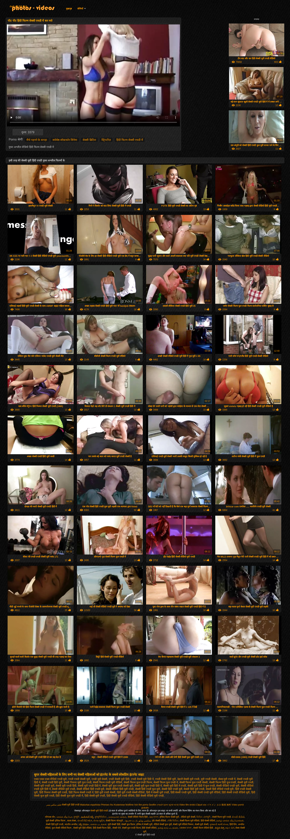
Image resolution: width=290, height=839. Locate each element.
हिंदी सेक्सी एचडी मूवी (181, 792)
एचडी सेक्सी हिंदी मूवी (165, 779)
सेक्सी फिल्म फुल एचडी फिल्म (138, 782)
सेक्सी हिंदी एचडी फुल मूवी (147, 789)
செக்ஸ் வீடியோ (64, 817)
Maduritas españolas (90, 804)
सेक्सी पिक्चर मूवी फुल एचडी (78, 782)
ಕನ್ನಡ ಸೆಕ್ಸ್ (219, 828)
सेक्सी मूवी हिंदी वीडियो (82, 828)
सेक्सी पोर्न (116, 828)
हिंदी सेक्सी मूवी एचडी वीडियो (120, 795)
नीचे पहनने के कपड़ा (36, 139)
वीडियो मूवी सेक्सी (188, 817)
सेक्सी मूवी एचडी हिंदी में (89, 785)
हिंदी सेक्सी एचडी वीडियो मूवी (236, 792)
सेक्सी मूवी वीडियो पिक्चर (183, 824)
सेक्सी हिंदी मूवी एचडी (194, 789)
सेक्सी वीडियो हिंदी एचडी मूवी (90, 789)
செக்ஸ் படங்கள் (98, 824)
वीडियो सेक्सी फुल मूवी (163, 824)
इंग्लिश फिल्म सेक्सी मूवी (170, 817)
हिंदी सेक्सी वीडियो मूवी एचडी (150, 795)
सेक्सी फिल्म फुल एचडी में (166, 782)
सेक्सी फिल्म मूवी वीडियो (189, 820)
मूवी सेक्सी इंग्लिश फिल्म (56, 820)
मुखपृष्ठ (69, 8)
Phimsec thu (107, 804)
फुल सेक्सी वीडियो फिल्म (62, 828)
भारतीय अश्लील (71, 824)
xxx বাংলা (153, 817)
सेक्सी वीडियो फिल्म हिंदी (138, 817)
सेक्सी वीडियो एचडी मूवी (227, 785)
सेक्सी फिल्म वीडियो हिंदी (203, 828)
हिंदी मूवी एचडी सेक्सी (105, 792)
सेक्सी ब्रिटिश (89, 139)
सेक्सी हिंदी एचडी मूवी (172, 789)
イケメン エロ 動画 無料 (219, 804)
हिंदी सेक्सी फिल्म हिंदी (102, 828)
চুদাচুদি (77, 817)
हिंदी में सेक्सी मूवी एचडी (157, 792)
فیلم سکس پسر (53, 804)
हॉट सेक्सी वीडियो (159, 820)
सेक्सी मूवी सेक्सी (201, 824)
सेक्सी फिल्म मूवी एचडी (221, 817)
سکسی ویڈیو (145, 820)
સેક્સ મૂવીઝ (98, 820)
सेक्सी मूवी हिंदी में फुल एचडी (201, 785)
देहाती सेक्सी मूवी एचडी (188, 779)
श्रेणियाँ (80, 8)
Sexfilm (152, 804)
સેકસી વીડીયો (238, 817)
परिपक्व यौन (50, 817)
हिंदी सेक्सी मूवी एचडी (95, 795)
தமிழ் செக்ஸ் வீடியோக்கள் (230, 820)
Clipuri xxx (201, 804)
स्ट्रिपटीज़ (106, 139)
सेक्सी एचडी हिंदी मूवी (52, 782)
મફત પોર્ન (229, 828)
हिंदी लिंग (233, 824)
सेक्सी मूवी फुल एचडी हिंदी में (148, 785)
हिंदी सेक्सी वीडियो (208, 820)
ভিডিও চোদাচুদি (203, 817)
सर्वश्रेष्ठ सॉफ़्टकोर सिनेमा (65, 139)
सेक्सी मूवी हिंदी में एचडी (174, 785)
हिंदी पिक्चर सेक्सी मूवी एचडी (53, 792)
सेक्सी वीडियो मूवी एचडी (63, 789)
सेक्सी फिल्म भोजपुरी (114, 820)
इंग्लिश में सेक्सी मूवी (144, 824)
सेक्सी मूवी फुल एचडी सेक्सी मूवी (117, 785)
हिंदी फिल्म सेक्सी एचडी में (129, 139)
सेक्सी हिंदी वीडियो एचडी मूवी (220, 789)
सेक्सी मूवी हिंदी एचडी (18, 6)
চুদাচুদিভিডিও (101, 817)
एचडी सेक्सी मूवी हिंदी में (142, 779)
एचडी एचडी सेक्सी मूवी (79, 779)
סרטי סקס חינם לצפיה (168, 804)
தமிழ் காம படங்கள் (168, 828)
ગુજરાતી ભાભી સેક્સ (219, 824)
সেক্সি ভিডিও (172, 820)
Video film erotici (187, 804)
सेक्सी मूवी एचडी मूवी (44, 785)
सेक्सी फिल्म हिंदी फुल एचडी (222, 782)
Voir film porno (141, 804)
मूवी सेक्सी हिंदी (114, 824)
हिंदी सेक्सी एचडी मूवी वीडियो (206, 792)
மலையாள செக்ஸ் (117, 817)
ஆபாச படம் (131, 820)
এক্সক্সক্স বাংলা (185, 828)
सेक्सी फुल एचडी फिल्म (131, 828)
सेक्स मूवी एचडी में (227, 779)
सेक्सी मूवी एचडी (245, 782)
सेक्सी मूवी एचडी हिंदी (66, 785)
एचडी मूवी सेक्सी (99, 779)
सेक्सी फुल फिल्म (128, 824)
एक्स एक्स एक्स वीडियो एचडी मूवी (50, 779)
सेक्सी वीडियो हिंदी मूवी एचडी (120, 789)
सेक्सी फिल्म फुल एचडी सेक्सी (193, 782)
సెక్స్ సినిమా (84, 824)
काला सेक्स (71, 820)
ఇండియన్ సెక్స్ (87, 817)
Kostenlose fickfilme (124, 804)
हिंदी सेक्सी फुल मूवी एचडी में (69, 795)
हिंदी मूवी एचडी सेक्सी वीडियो (131, 792)
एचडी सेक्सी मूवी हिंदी (119, 779)
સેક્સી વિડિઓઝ (84, 820)
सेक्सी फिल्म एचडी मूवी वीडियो (107, 782)
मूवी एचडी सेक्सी (209, 779)
